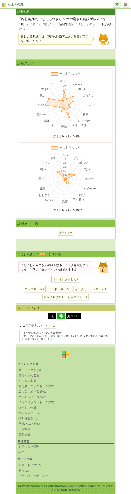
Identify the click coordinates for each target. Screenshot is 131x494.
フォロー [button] (73, 316)
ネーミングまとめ (30, 370)
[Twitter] (52, 316)
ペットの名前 (27, 380)
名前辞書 (24, 434)
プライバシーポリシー (33, 475)
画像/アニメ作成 (29, 423)
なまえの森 (15, 4)
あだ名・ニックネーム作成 (36, 386)
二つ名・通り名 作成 (32, 391)
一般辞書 (24, 429)
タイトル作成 (27, 407)
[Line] (61, 316)
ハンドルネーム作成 (31, 396)
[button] (65, 279)
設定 (21, 452)
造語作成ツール (28, 413)
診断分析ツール (28, 418)
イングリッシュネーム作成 (36, 402)
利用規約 (24, 470)
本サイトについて (30, 465)
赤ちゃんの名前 (28, 375)
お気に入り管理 (28, 446)
